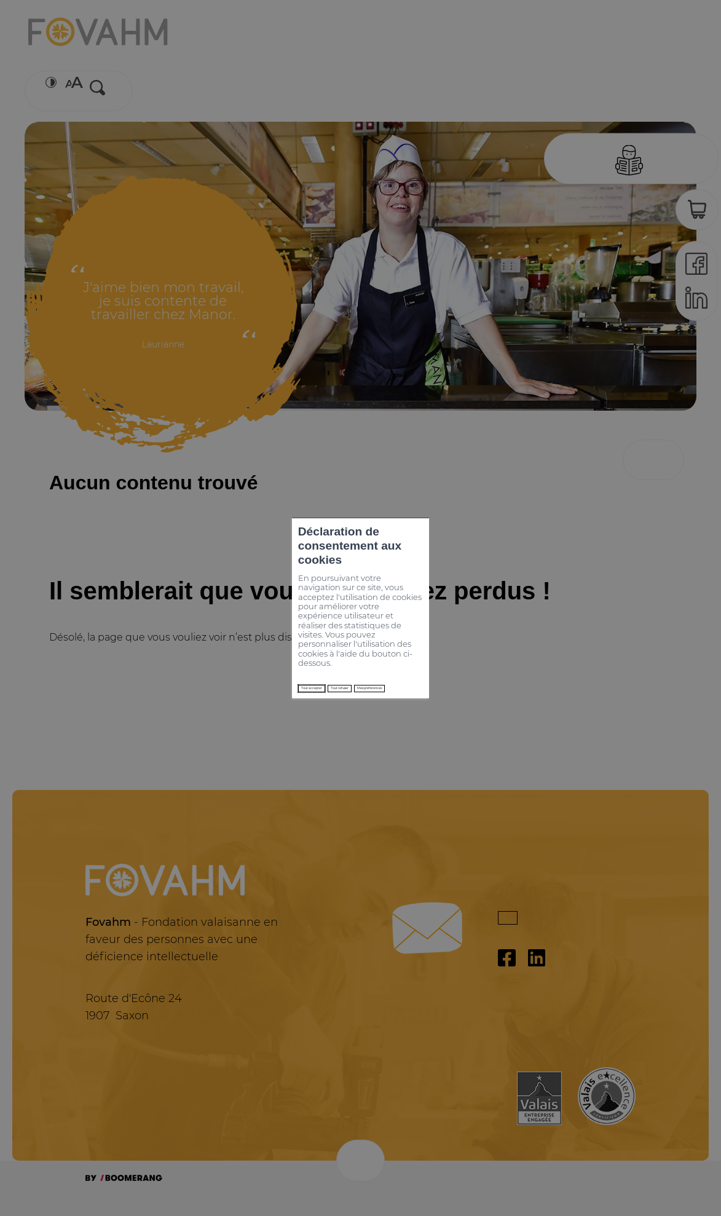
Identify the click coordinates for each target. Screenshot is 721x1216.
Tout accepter (206, 638)
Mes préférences (379, 638)
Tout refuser (289, 638)
